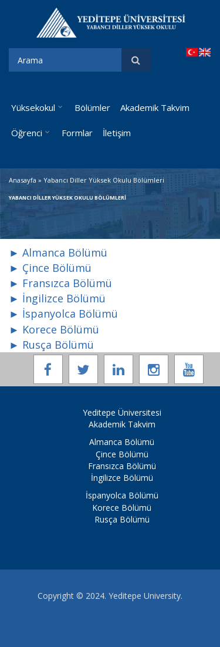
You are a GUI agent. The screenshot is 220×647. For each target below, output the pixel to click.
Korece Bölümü (121, 507)
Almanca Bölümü (121, 441)
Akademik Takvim (154, 107)
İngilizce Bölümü (122, 477)
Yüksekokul (33, 107)
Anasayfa (22, 180)
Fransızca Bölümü (122, 465)
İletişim (117, 133)
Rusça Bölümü (122, 519)
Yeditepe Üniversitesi (122, 412)
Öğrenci (26, 133)
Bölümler (92, 107)
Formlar (77, 133)
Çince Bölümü (122, 454)
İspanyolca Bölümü (122, 495)
